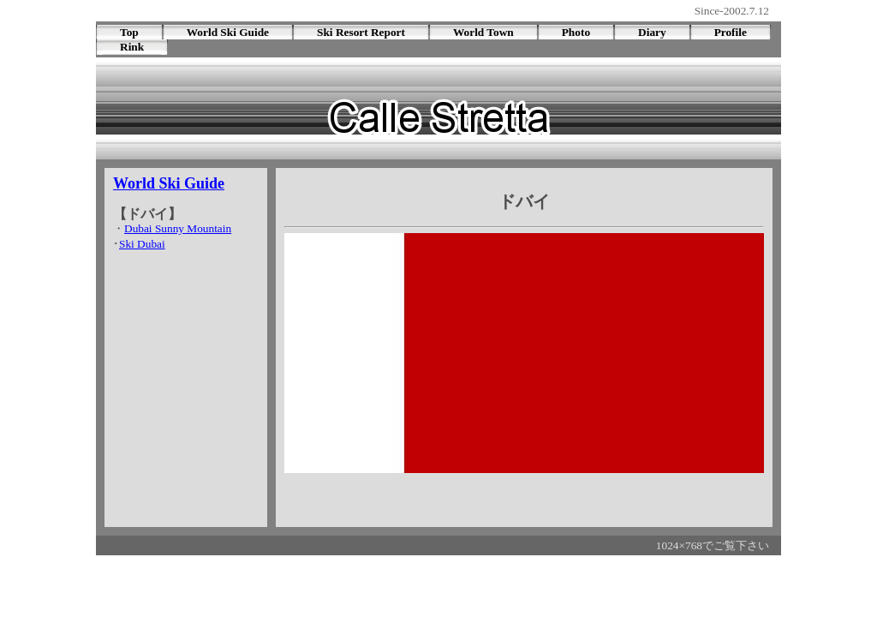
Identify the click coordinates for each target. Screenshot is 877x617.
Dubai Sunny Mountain (177, 228)
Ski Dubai (142, 243)
